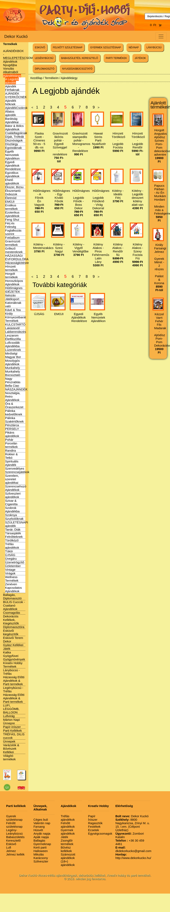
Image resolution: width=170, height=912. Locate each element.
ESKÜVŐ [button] (40, 47)
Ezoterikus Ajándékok (12, 214)
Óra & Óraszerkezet (14, 405)
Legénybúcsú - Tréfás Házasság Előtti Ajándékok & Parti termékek (13, 694)
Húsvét (38, 830)
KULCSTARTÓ (15, 324)
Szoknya (11, 515)
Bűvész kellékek (66, 849)
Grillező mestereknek (14, 250)
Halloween (41, 851)
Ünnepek (9, 741)
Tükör (9, 551)
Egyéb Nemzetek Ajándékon (12, 155)
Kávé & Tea (13, 310)
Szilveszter (41, 861)
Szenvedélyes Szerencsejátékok (17, 470)
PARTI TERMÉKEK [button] (116, 58)
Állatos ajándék (10, 113)
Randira (10, 450)
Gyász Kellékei (13, 645)
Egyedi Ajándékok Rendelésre (13, 165)
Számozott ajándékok (68, 856)
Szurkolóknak (14, 518)
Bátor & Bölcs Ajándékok (14, 127)
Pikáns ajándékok (12, 434)
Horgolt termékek (11, 275)
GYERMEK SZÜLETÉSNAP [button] (105, 47)
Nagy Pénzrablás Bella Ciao (12, 382)
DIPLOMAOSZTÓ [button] (44, 68)
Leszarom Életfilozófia (13, 337)
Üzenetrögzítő (14, 562)
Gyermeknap (42, 844)
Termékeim (51, 78)
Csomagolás (11, 612)
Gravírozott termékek (12, 243)
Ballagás (39, 840)
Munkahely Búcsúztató (12, 373)
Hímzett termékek (11, 268)
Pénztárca (12, 425)
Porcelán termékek (11, 445)
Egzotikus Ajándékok (12, 174)
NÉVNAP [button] (134, 47)
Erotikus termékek (11, 206)
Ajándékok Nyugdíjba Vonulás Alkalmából (10, 67)
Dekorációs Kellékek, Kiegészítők (11, 620)
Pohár (9, 439)
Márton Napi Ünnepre (11, 721)
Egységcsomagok (100, 833)
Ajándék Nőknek (10, 102)
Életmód (10, 198)
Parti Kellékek (12, 730)
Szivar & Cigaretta (11, 502)
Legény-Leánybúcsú (14, 831)
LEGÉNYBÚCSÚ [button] (44, 58)
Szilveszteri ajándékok (13, 495)
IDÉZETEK (12, 291)
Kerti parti (40, 847)
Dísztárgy (11, 144)
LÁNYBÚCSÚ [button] (154, 47)
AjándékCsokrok (16, 108)
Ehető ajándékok (12, 181)
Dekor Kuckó (16, 36)
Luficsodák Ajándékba (12, 344)
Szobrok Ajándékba (12, 509)
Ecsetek (93, 830)
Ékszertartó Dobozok (13, 192)
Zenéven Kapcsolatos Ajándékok (13, 587)
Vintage (10, 569)
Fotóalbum (12, 237)
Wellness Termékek (11, 578)
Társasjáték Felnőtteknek (14, 534)
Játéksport (12, 299)
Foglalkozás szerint (13, 232)
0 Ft (156, 25)
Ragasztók (95, 823)
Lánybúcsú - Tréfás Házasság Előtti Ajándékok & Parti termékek (13, 677)
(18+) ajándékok (68, 863)
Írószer (92, 819)
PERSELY (12, 429)
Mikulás (39, 854)
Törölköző (12, 540)
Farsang (39, 826)
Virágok (10, 573)
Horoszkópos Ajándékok (14, 282)
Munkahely (12, 368)
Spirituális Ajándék (11, 463)
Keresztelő (13, 840)
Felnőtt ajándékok (68, 824)
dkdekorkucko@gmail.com (133, 849)
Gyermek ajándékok (68, 831)
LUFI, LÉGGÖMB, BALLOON (11, 709)
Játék (6, 648)
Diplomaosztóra (13, 627)
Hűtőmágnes (13, 288)
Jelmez (11, 851)
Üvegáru (11, 558)
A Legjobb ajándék (12, 80)
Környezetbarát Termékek (15, 318)
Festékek (94, 826)
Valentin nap (42, 823)
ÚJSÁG (10, 555)
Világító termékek (9, 757)
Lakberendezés (15, 331)
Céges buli (41, 819)
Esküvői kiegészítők (10, 632)
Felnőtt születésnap (14, 824)
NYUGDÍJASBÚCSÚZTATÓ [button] (77, 68)
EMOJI (10, 201)
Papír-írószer (12, 727)
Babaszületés (15, 837)
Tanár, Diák (12, 529)
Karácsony (41, 858)
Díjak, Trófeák (14, 136)
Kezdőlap (36, 78)
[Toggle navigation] (161, 36)
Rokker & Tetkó (11, 455)
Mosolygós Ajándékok (12, 362)
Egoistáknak (13, 147)
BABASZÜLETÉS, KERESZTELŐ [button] (79, 58)
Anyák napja (42, 833)
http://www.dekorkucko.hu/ (133, 856)
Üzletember (13, 566)
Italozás (10, 295)
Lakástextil (12, 328)
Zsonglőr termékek (67, 842)
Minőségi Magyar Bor (13, 355)
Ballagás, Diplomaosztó (12, 596)
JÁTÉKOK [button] (140, 58)
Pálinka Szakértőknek (14, 419)
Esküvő (11, 844)
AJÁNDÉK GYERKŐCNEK (16, 95)
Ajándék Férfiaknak (12, 88)
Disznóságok (14, 140)
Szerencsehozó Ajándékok (15, 488)
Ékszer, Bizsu (14, 187)
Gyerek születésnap (14, 817)
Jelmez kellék (15, 854)
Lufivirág (9, 716)
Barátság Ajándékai (12, 120)
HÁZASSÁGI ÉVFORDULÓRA (16, 257)
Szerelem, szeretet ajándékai (12, 479)
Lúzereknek (13, 349)
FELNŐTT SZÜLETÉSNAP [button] (67, 47)
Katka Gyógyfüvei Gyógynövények (14, 656)
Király (9, 313)
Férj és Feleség (10, 225)
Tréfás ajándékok (12, 545)
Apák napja (41, 837)
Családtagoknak (16, 133)
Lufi (8, 847)
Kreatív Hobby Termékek (12, 664)
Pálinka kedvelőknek (13, 412)
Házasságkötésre (17, 262)
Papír (91, 816)
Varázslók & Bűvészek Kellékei (11, 748)
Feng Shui (12, 219)
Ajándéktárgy (12, 75)
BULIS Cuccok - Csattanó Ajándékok (14, 605)
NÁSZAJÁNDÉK (16, 389)
